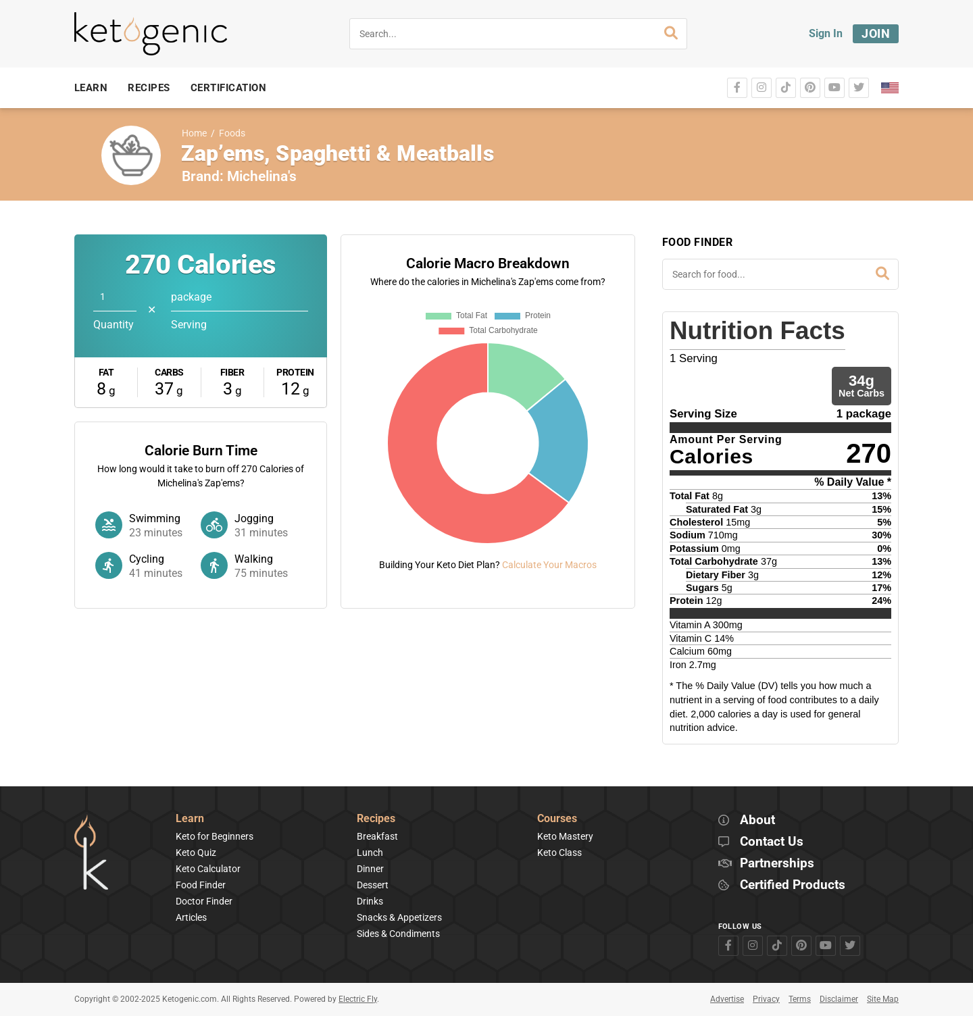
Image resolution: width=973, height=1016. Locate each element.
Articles (191, 917)
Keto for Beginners (214, 836)
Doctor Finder (204, 901)
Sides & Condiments (398, 933)
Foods (232, 133)
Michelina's (262, 176)
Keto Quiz (196, 852)
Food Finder (201, 885)
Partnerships (777, 864)
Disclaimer (839, 999)
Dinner (370, 868)
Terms (800, 999)
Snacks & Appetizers (399, 917)
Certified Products (792, 885)
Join (876, 33)
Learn (190, 819)
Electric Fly (358, 999)
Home (194, 133)
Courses (557, 819)
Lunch (370, 852)
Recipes (376, 819)
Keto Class (559, 852)
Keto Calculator (208, 868)
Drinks (370, 901)
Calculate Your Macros (549, 564)
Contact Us (771, 842)
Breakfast (377, 836)
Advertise (727, 999)
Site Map (883, 999)
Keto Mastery (565, 836)
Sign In (826, 33)
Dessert (373, 885)
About (757, 820)
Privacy (766, 999)
